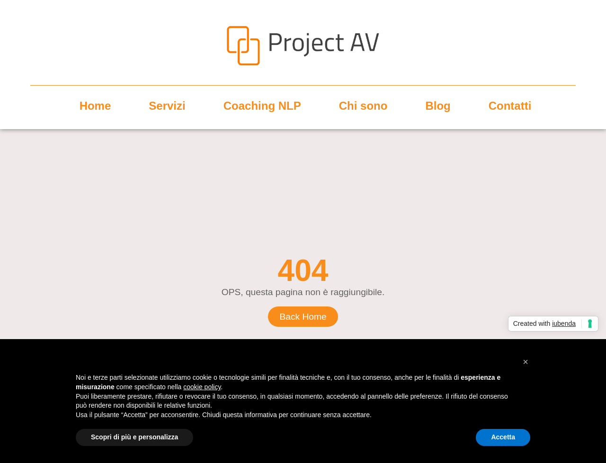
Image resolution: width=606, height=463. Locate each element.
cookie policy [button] (202, 387)
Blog (437, 105)
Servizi (167, 105)
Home (95, 105)
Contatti (510, 105)
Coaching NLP (262, 105)
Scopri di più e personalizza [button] (134, 437)
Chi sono (363, 105)
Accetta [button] (503, 437)
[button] (525, 361)
